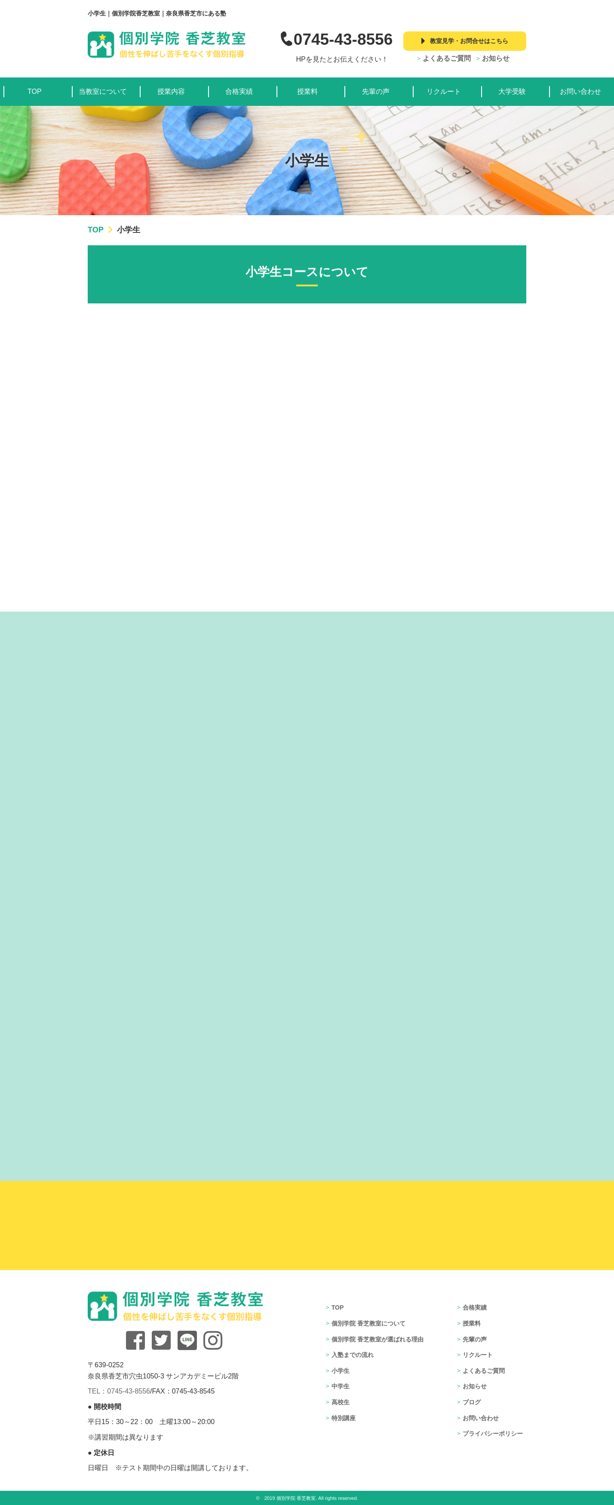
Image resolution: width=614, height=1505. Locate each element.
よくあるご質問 (447, 58)
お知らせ (496, 58)
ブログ (472, 1402)
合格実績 (239, 91)
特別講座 (344, 1418)
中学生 (341, 1386)
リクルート (444, 91)
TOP (35, 91)
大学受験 (512, 91)
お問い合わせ (580, 91)
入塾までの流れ (353, 1354)
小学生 (341, 1370)
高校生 (341, 1402)
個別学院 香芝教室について (368, 1323)
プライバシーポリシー (493, 1433)
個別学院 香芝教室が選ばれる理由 (378, 1339)
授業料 (307, 91)
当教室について (103, 91)
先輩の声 (376, 91)
